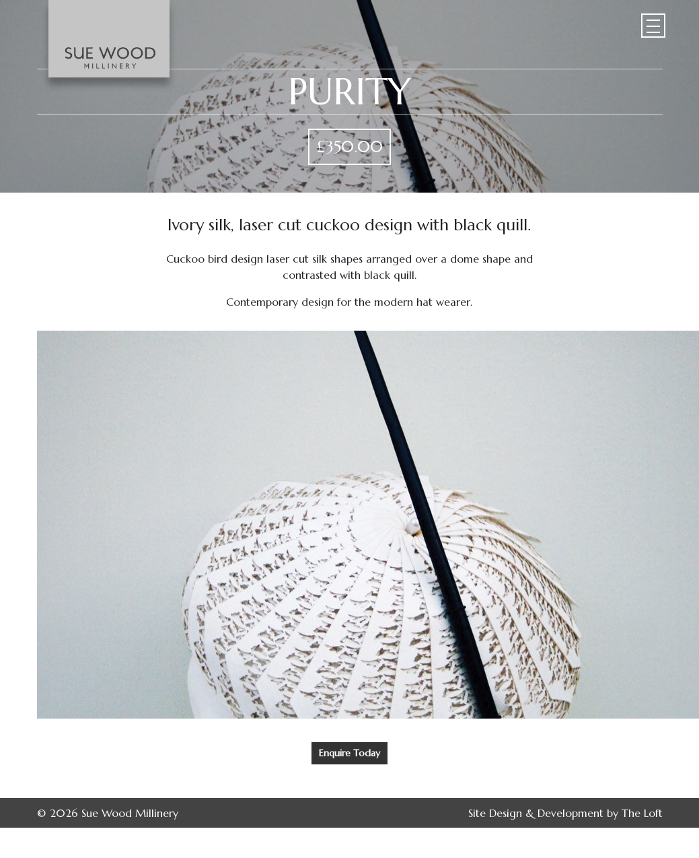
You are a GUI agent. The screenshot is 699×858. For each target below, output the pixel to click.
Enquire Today (349, 753)
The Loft (642, 813)
